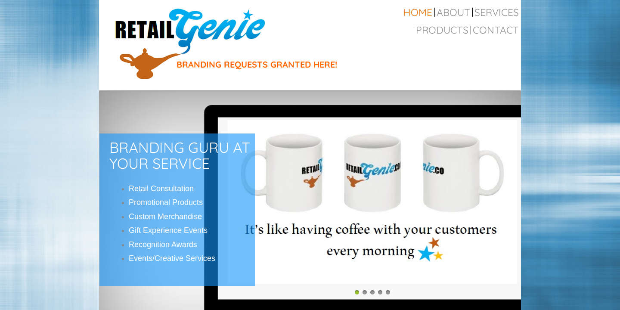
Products (442, 30)
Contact (496, 30)
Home (417, 12)
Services (496, 12)
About (453, 12)
